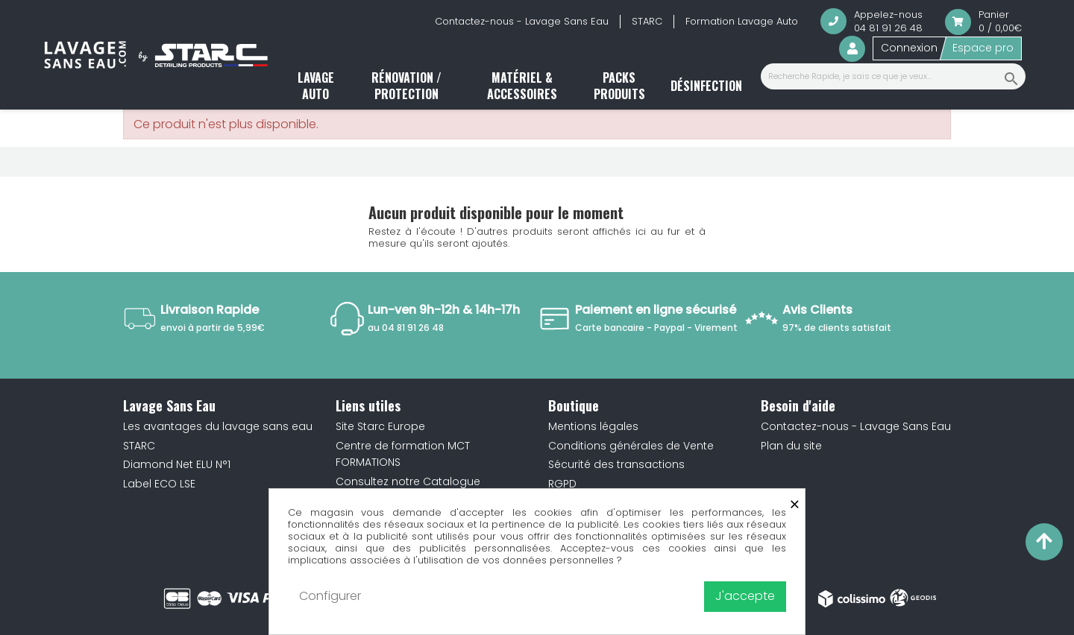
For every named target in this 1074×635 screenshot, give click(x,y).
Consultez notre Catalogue (408, 481)
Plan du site (791, 445)
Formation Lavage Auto (741, 21)
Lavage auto (316, 86)
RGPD (562, 483)
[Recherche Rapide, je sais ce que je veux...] (893, 76)
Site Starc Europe (380, 426)
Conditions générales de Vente (631, 445)
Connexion (909, 47)
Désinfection (706, 86)
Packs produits (619, 86)
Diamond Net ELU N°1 (176, 464)
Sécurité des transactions (616, 464)
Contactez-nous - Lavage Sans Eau (522, 21)
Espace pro (983, 47)
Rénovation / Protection (406, 86)
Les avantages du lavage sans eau (218, 426)
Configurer (330, 595)
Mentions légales (593, 426)
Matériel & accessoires (522, 86)
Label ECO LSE (159, 483)
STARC (647, 21)
